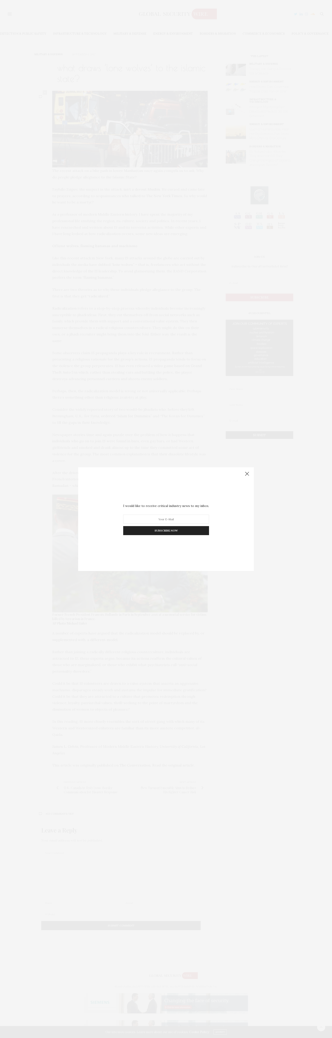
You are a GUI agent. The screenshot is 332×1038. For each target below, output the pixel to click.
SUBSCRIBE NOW (166, 530)
